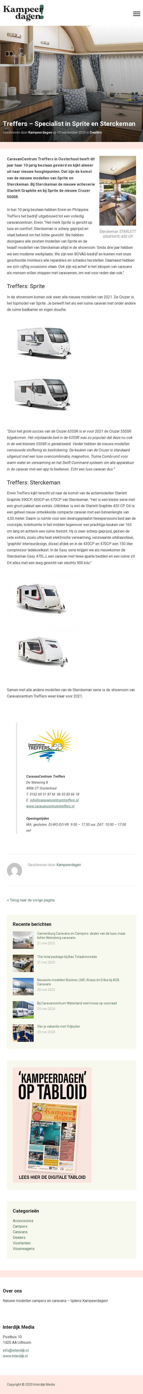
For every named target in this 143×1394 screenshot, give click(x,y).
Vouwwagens (24, 1248)
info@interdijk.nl (16, 1350)
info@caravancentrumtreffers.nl (54, 800)
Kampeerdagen (40, 132)
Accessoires (23, 1221)
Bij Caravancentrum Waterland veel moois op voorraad (77, 1003)
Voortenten (22, 1243)
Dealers (96, 132)
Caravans (20, 1232)
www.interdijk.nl (15, 1356)
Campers (20, 1226)
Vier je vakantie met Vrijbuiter (58, 1026)
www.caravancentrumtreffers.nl (50, 806)
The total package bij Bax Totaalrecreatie (67, 957)
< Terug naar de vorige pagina (31, 900)
